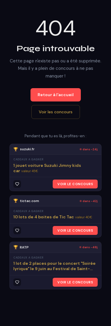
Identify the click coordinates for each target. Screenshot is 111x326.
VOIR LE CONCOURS (75, 184)
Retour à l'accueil (56, 94)
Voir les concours (56, 111)
